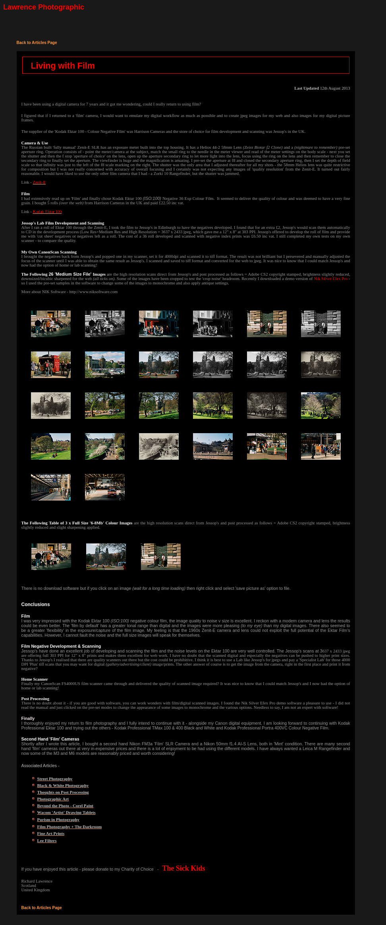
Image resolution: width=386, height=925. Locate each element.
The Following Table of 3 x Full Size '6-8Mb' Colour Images (77, 523)
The (25, 274)
